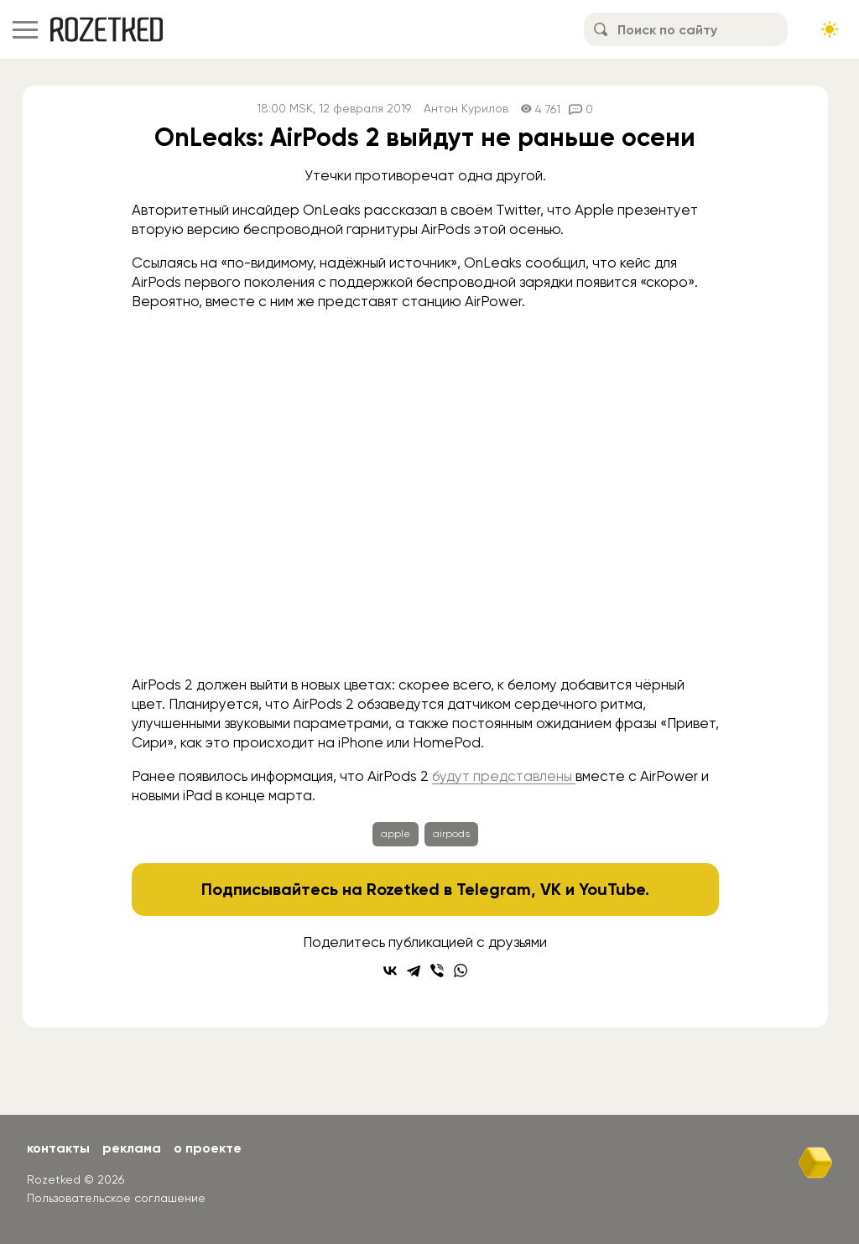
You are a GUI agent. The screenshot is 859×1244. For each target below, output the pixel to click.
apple (395, 834)
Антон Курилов (466, 108)
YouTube (612, 889)
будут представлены (503, 776)
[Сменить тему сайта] (829, 29)
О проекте (208, 1148)
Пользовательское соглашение (116, 1198)
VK (550, 889)
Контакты (58, 1148)
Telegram (493, 889)
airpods (451, 834)
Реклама (131, 1148)
